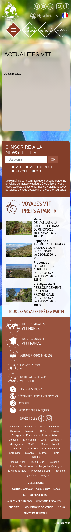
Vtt (17, 167)
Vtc (37, 171)
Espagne (16, 435)
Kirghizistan (29, 439)
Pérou (26, 448)
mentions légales (48, 501)
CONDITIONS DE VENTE (39, 507)
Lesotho (55, 439)
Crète (43, 431)
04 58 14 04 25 (38, 495)
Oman (15, 448)
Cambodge (53, 426)
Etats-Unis (31, 435)
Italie (54, 435)
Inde (44, 435)
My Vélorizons (44, 16)
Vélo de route (40, 167)
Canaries (15, 431)
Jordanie (14, 439)
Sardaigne (14, 452)
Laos (43, 439)
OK (53, 159)
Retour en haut (61, 523)
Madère (32, 444)
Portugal (38, 448)
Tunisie (55, 452)
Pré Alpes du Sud (40, 470)
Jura (11, 466)
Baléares (28, 426)
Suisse (43, 452)
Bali (40, 426)
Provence (60, 470)
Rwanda (52, 448)
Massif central (26, 466)
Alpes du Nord (17, 462)
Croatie (55, 431)
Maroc (44, 444)
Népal (55, 444)
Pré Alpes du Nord (16, 470)
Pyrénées (31, 475)
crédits (14, 507)
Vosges (45, 475)
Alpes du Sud (37, 462)
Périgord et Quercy (49, 466)
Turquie (36, 456)
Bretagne (54, 462)
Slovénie (29, 452)
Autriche (14, 426)
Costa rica (29, 431)
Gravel (20, 171)
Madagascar (16, 444)
